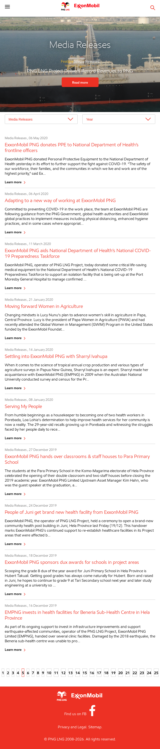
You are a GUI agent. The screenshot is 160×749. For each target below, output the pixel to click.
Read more (80, 82)
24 (149, 672)
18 (106, 672)
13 (70, 672)
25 (156, 672)
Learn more (13, 182)
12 (63, 672)
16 (92, 672)
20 (120, 672)
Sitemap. (95, 727)
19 (113, 672)
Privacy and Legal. (72, 727)
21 (127, 672)
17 (99, 672)
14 (77, 672)
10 (49, 672)
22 (135, 672)
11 (56, 672)
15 (85, 672)
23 (142, 672)
